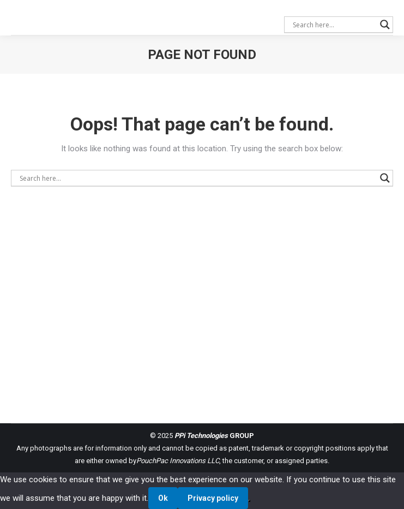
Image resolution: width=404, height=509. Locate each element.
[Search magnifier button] (385, 24)
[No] (249, 501)
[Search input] (334, 24)
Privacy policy (213, 498)
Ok (163, 498)
